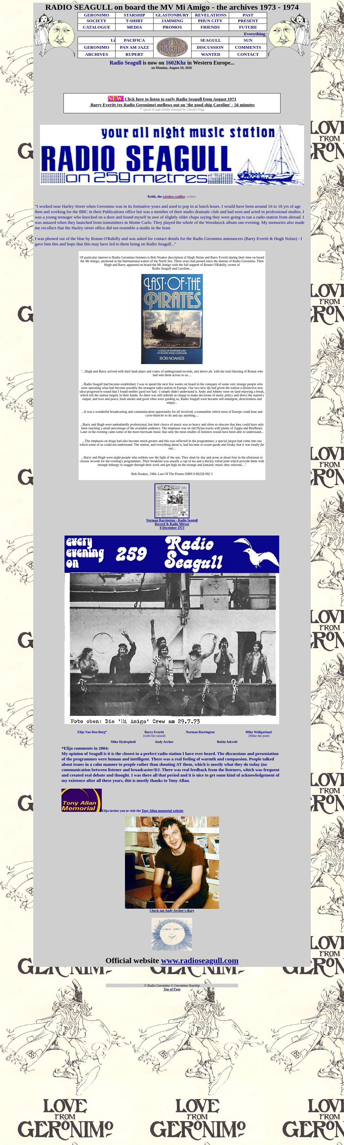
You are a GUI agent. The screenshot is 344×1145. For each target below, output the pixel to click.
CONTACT (248, 54)
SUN (248, 40)
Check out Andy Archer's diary (171, 910)
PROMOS (172, 27)
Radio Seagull (125, 63)
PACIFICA (134, 40)
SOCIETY (96, 20)
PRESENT (248, 20)
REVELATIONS (210, 14)
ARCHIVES (96, 54)
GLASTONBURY (172, 14)
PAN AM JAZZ (134, 47)
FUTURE (248, 27)
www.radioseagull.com (200, 960)
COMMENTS (248, 47)
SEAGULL (210, 40)
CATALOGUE (96, 27)
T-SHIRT (134, 20)
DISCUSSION (210, 47)
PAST (248, 14)
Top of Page (172, 989)
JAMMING (172, 20)
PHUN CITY (210, 20)
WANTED (210, 54)
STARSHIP (134, 14)
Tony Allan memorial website (162, 811)
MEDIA (134, 27)
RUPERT (134, 54)
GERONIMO (96, 14)
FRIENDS (210, 27)
